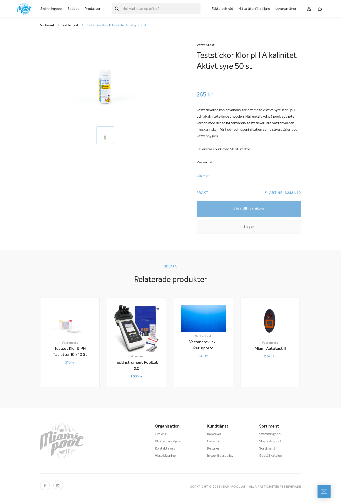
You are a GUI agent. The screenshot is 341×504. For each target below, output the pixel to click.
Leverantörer (285, 8)
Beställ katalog (270, 456)
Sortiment (267, 448)
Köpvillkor (214, 434)
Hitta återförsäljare (254, 8)
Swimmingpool (51, 8)
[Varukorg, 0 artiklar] (320, 9)
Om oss (160, 434)
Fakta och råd (222, 8)
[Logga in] (309, 9)
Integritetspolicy (220, 456)
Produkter (92, 8)
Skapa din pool (270, 441)
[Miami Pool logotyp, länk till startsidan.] (24, 9)
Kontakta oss (165, 448)
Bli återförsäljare (168, 441)
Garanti (213, 441)
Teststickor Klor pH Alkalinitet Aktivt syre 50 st (116, 25)
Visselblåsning (165, 456)
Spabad (73, 8)
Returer (213, 448)
